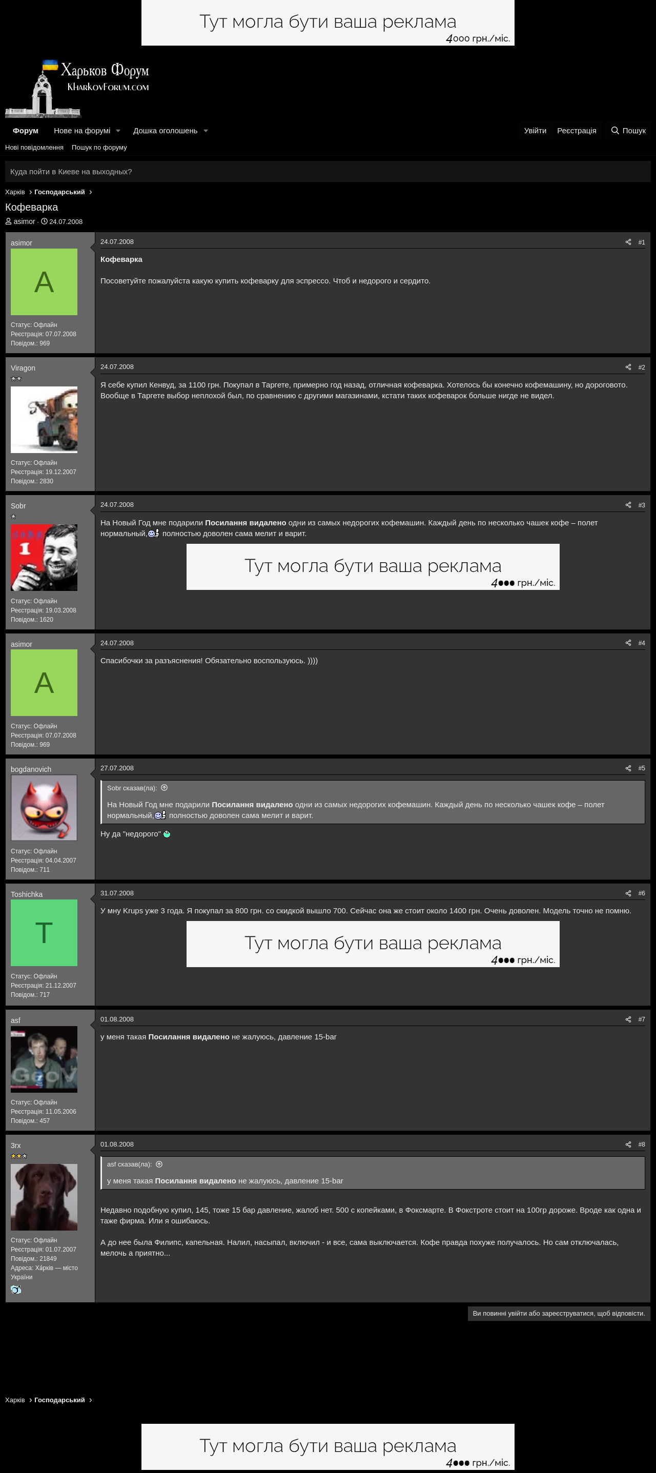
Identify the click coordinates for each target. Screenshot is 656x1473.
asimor (24, 221)
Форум (25, 130)
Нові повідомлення (34, 147)
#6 (642, 893)
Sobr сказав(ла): (132, 788)
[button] (118, 130)
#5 (642, 768)
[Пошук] (628, 130)
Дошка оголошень (165, 130)
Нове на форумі (82, 130)
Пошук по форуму (99, 147)
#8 (642, 1144)
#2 (642, 367)
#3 (642, 505)
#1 (642, 242)
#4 (642, 643)
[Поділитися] (628, 243)
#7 (642, 1019)
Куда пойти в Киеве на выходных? (71, 171)
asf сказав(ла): (129, 1164)
